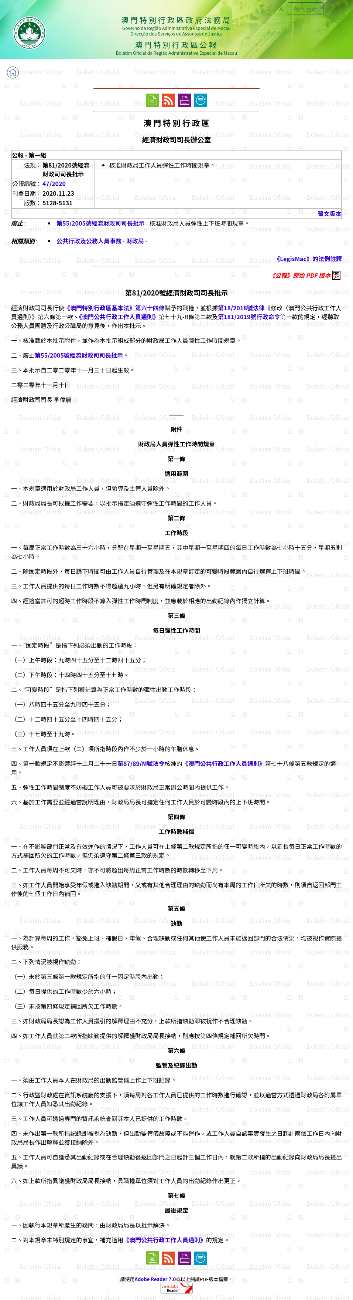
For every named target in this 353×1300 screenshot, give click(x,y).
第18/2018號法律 (241, 307)
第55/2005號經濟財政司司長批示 (100, 223)
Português (305, 8)
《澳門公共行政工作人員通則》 (119, 316)
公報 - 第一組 (29, 155)
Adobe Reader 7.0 (155, 1279)
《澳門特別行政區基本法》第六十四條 (114, 307)
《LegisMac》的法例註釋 (308, 258)
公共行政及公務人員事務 (88, 240)
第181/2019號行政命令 (249, 316)
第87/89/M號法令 (141, 763)
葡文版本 (329, 213)
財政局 (135, 240)
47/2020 (54, 183)
